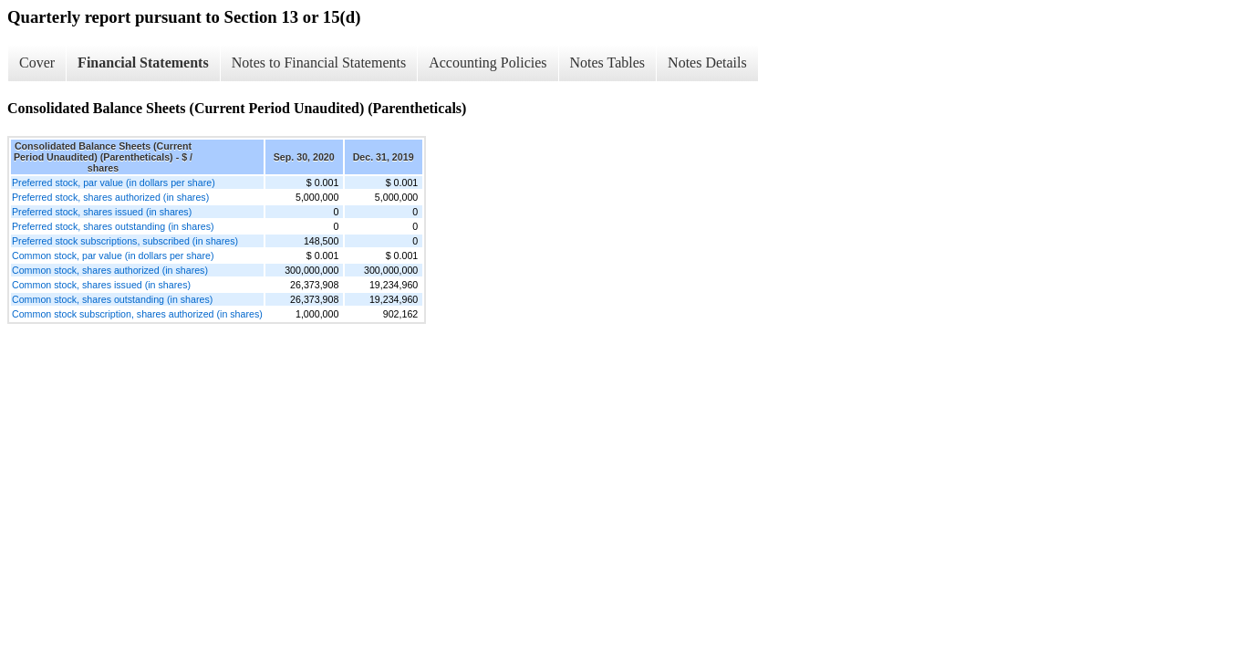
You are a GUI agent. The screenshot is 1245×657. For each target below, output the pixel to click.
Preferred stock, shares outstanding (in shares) (113, 226)
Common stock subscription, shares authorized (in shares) (137, 313)
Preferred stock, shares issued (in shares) (102, 211)
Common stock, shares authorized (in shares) (110, 270)
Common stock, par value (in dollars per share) (113, 255)
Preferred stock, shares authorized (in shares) (110, 197)
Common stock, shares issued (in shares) (101, 284)
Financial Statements (143, 62)
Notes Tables (608, 62)
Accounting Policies (487, 62)
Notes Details (707, 62)
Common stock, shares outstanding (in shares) (112, 299)
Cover (37, 62)
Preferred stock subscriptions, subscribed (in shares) (125, 240)
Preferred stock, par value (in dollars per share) (113, 182)
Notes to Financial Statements (319, 62)
